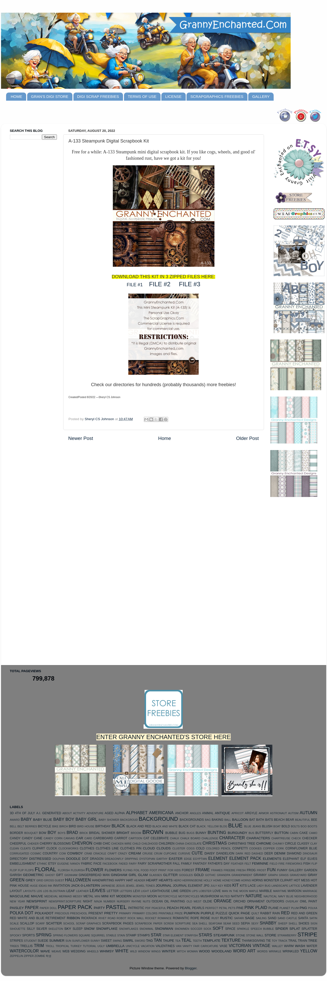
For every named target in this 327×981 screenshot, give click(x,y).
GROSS (49, 880)
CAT (146, 838)
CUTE (197, 853)
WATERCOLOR (24, 951)
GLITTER (170, 875)
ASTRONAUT (278, 813)
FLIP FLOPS (26, 870)
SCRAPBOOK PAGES (117, 923)
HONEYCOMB (231, 880)
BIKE (55, 826)
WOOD (204, 951)
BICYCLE (44, 826)
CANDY (15, 838)
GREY (30, 880)
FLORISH (64, 870)
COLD (200, 848)
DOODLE (73, 859)
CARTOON (135, 838)
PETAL (223, 907)
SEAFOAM (215, 923)
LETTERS (126, 891)
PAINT (312, 901)
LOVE (217, 891)
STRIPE (307, 934)
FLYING (128, 870)
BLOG (223, 826)
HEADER (139, 880)
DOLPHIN (59, 858)
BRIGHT (122, 833)
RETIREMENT (55, 918)
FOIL (137, 870)
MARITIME (280, 891)
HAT (129, 880)
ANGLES (195, 813)
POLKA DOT (22, 913)
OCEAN (157, 901)
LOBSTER (205, 891)
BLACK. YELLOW (208, 826)
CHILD (136, 843)
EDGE (188, 858)
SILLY (31, 929)
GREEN (17, 880)
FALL (176, 863)
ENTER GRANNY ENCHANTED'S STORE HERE (163, 737)
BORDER (16, 833)
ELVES (312, 859)
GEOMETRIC (33, 875)
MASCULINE (20, 896)
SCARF (40, 923)
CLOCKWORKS (68, 848)
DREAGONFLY (114, 858)
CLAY (313, 843)
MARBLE (265, 891)
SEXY (255, 923)
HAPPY (120, 880)
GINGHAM (119, 875)
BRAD (72, 832)
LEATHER (82, 891)
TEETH (197, 940)
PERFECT (211, 907)
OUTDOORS (275, 901)
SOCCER (196, 928)
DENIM (280, 853)
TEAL (186, 940)
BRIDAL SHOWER (102, 833)
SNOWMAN (164, 929)
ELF (303, 859)
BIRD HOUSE (86, 826)
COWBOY (75, 853)
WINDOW (144, 951)
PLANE (274, 908)
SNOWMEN (182, 928)
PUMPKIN (191, 913)
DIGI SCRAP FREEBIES (98, 96)
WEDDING (78, 951)
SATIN (313, 918)
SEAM (227, 923)
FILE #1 (135, 284)
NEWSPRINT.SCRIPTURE (65, 901)
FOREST (188, 870)
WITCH (181, 951)
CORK (280, 848)
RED (285, 913)
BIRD (72, 826)
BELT (21, 826)
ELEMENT (217, 858)
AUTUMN (308, 812)
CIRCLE (290, 843)
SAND (272, 918)
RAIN (276, 913)
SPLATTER (309, 929)
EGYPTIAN (200, 858)
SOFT (218, 928)
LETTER (113, 891)
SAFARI (239, 918)
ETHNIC (42, 863)
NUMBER (109, 901)
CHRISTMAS (215, 843)
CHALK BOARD (190, 838)
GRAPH (273, 875)
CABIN (294, 832)
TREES (14, 946)
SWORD (140, 940)
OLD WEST (193, 901)
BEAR (290, 820)
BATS (269, 820)
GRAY (312, 875)
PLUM (295, 907)
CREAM (135, 853)
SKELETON (56, 928)
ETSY (52, 863)
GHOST (50, 875)
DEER (268, 853)
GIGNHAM (70, 875)
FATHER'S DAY (219, 863)
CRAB (88, 853)
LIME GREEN (181, 891)
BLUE (235, 825)
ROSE (205, 918)
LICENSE (173, 96)
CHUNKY (278, 843)
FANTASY (200, 863)
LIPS (195, 891)
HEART (152, 880)
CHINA (179, 843)
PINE (239, 908)
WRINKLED (291, 951)
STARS (205, 935)
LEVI (136, 891)
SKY (67, 929)
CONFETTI (240, 848)
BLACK (118, 826)
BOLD (286, 826)
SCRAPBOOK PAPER (148, 923)
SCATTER (54, 923)
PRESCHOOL (78, 913)
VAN (178, 946)
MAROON (295, 891)
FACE (98, 863)
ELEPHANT (291, 859)
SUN (68, 940)
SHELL (293, 923)
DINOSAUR (310, 853)
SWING (117, 940)
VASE (224, 946)
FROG (251, 870)
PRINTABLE (166, 913)
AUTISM (293, 813)
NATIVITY (238, 896)
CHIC (106, 843)
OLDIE (207, 901)
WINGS (156, 951)
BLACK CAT (187, 826)
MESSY (78, 896)
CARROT (120, 838)
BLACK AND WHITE (165, 826)
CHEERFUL (18, 843)
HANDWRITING (103, 880)
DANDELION (225, 853)
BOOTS (312, 826)
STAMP (131, 935)
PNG (303, 908)
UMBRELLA (115, 946)
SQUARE (84, 935)
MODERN (123, 896)
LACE (252, 885)
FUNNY (282, 870)
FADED (123, 863)
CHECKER (309, 838)
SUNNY (95, 940)
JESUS (120, 885)
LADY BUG (264, 885)
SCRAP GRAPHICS (88, 923)
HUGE (34, 885)
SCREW (169, 923)
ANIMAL (207, 813)
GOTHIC (210, 875)
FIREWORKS (294, 863)
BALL (227, 819)
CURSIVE (184, 853)
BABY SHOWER (109, 819)
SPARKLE (243, 928)
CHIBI (98, 843)
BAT (252, 820)
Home (164, 438)
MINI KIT (108, 896)
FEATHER (237, 863)
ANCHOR (182, 813)
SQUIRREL (98, 935)
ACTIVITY (79, 813)
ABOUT (67, 813)
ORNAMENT (255, 901)
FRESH (241, 870)
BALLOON (240, 820)
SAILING (261, 918)
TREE (312, 940)
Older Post (247, 438)
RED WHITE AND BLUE (27, 918)
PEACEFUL (158, 907)
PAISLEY (17, 908)
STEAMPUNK (224, 935)
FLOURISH (78, 870)
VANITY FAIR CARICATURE (200, 946)
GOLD (199, 875)
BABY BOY (63, 819)
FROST (261, 870)
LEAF (70, 891)
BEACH (279, 820)
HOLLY (208, 880)
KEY (220, 885)
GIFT (59, 875)
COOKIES (255, 848)
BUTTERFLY (264, 833)
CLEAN (14, 848)
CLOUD (149, 848)
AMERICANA (161, 812)
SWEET (106, 940)
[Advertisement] (30, 223)
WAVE (45, 951)
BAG (208, 819)
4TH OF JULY (25, 813)
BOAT (277, 826)
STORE (270, 935)
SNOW (89, 929)
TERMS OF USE (142, 96)
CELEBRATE (160, 838)
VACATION (147, 946)
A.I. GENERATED (48, 813)
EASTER (175, 859)
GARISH (16, 875)
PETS (231, 907)
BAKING (217, 820)
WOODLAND (221, 951)
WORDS (262, 951)
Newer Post (80, 438)
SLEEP (78, 929)
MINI (97, 896)
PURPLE (207, 913)
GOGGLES (186, 875)
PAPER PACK (75, 907)
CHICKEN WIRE (121, 843)
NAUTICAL (270, 896)
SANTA (303, 918)
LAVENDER (309, 885)
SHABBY (268, 923)
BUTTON (281, 833)
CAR (79, 838)
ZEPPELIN (16, 955)
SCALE (14, 923)
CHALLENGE (209, 838)
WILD (133, 951)
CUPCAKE (170, 853)
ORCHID (239, 901)
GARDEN (310, 870)
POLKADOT (44, 913)
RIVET (102, 918)
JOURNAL (164, 885)
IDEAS (43, 885)
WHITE (121, 951)
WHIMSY (107, 951)
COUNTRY (50, 853)
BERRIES (31, 826)
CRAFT (112, 853)
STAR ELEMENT (173, 935)
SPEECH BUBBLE (262, 928)
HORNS (246, 880)
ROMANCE (165, 918)
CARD (88, 838)
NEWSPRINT (36, 901)
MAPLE (253, 891)
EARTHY (162, 858)
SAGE (250, 918)
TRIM (39, 945)
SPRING (44, 935)
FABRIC (86, 863)
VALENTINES (165, 946)
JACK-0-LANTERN (85, 885)
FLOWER (94, 869)
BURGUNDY (237, 833)
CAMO (313, 832)
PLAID (261, 907)
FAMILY (186, 863)
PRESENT (95, 913)
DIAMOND (294, 853)
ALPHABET (137, 812)
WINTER (168, 951)
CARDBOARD (103, 838)
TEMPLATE (211, 940)
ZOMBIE (40, 955)
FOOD (145, 870)
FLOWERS (113, 870)
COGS (190, 848)
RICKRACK (89, 918)
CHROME (263, 843)
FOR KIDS (174, 870)
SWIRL (128, 940)
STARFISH (191, 935)
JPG (207, 885)
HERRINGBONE (192, 880)
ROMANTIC (181, 918)
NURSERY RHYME (129, 901)
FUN (271, 869)
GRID (39, 880)
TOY (274, 940)
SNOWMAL (146, 928)
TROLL (49, 946)
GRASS (284, 875)
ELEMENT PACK (245, 858)
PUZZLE (222, 913)
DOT (85, 859)
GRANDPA (223, 875)
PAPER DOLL (48, 907)
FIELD (273, 863)
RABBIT (265, 913)
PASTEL (116, 907)
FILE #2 (159, 284)
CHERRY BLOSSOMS (55, 843)
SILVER (41, 929)
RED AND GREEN (304, 913)
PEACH (173, 908)
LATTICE (294, 885)
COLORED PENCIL (218, 848)
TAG (149, 940)
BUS (251, 832)
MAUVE (37, 896)
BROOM (136, 832)
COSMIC (35, 853)
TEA (177, 940)
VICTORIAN (240, 945)
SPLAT (294, 929)
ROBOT (121, 918)
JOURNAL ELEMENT (188, 885)
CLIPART (38, 848)
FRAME (202, 869)
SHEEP (282, 923)
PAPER (32, 907)
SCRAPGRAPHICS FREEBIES (216, 96)
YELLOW (308, 951)
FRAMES (217, 870)
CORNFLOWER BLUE (301, 848)
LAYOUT (16, 891)
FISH (306, 863)
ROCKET (151, 918)
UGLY (101, 946)
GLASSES (155, 875)
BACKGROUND (158, 819)
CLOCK (51, 848)
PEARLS (198, 908)
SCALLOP (27, 923)
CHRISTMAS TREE (241, 843)
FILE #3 (189, 284)
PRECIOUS (62, 913)
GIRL (133, 875)
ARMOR (264, 813)
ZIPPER (29, 955)
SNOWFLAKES (128, 928)
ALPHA (120, 813)
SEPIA (245, 923)
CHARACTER (232, 837)
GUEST (59, 880)
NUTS (146, 901)
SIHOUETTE (18, 928)
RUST (215, 918)
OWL (303, 901)
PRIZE (179, 913)
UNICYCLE (133, 946)
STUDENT (30, 940)
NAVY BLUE (285, 896)
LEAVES (97, 890)
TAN (158, 940)
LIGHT (145, 891)
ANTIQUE (222, 813)
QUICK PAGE (239, 913)
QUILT (255, 913)
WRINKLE (275, 951)
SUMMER (57, 940)
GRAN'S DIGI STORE (49, 96)
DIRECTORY (19, 859)
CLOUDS (164, 848)
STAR (156, 935)
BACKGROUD (129, 819)
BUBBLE (171, 833)
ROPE (194, 918)
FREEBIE (229, 870)
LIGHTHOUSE (160, 891)
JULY (213, 885)
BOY (52, 832)
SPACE (230, 929)
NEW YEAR (17, 901)
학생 (48, 955)
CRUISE (147, 853)
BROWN (152, 832)
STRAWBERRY (287, 935)
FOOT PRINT (158, 870)
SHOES (304, 923)
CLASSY (303, 843)
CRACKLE (99, 853)
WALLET (277, 946)
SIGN (313, 923)
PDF (148, 907)
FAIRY (133, 863)
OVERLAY (292, 901)
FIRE (281, 863)
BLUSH (267, 826)
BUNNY (201, 833)
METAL (88, 896)
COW (62, 853)
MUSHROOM (209, 896)
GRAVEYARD (298, 875)
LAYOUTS (29, 891)
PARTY (99, 908)
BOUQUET (31, 832)
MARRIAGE (310, 891)
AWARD (15, 819)
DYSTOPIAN (147, 858)
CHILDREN (167, 843)
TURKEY (76, 946)
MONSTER (139, 896)
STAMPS (143, 935)
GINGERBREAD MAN (94, 875)
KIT (235, 885)
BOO (304, 826)
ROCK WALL (136, 918)
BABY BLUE (42, 820)
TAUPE (168, 940)
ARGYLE (251, 813)
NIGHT (87, 901)
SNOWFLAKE (107, 929)
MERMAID (65, 896)
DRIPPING (131, 858)
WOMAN (192, 951)
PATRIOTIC (136, 908)
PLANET (284, 907)
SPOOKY (16, 935)
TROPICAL (62, 946)
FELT (247, 863)
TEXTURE (231, 940)
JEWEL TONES (145, 885)
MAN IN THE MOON (235, 891)
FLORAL (45, 869)
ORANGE (222, 901)
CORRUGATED (19, 853)
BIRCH (63, 826)
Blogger (191, 968)
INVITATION (61, 885)
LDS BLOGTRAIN (54, 891)
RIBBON (73, 918)
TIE (268, 940)
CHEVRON (82, 843)
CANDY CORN (53, 838)
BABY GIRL (86, 819)
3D (12, 813)
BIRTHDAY (103, 826)
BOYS (61, 832)
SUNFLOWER (81, 940)
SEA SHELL (199, 923)
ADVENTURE (95, 813)
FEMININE (260, 863)
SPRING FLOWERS (65, 935)
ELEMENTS (272, 859)
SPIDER (281, 929)
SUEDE (43, 940)
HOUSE (23, 885)
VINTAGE (261, 945)
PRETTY (111, 913)
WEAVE (56, 951)
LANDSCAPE (280, 885)
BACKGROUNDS (192, 820)
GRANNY (260, 875)
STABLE (111, 935)
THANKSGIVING (253, 940)
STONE (240, 935)
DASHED (257, 853)
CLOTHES (87, 848)
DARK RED (243, 853)
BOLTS (295, 826)
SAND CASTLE (287, 918)
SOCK (207, 928)
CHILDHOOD (150, 843)
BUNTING (217, 832)
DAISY (210, 853)
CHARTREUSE (280, 838)
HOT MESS (302, 880)
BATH (260, 820)
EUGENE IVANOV (68, 863)
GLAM (143, 875)
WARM (289, 946)
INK (50, 885)
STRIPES (16, 940)
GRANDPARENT (241, 875)
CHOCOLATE (193, 843)
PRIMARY (125, 913)
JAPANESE (108, 885)
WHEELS (93, 951)
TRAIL (292, 940)
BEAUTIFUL (302, 819)
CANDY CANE (32, 838)
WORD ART (244, 951)
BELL (13, 826)
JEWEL (130, 885)
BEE (314, 820)
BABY (26, 819)
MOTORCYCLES (188, 896)
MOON (152, 896)
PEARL (185, 908)
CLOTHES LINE (107, 848)
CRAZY (122, 853)
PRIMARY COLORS (145, 913)
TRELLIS (26, 946)
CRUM (158, 853)
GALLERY (261, 96)
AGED (109, 813)
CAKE (303, 833)
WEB (66, 951)
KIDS (227, 885)
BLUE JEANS (252, 826)
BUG (182, 833)
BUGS (191, 832)
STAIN (121, 935)
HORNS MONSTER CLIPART (272, 880)
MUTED (225, 896)
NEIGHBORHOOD (305, 896)
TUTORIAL (89, 946)
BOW (42, 833)
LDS (39, 891)
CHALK (174, 838)
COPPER (269, 848)
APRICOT (237, 813)
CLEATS (25, 848)
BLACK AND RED (138, 826)
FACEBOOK (110, 863)
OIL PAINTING (174, 901)
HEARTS (166, 880)
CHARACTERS (258, 838)
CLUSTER (178, 848)
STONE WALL (254, 935)
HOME (16, 96)
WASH (300, 946)
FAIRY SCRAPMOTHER (155, 863)
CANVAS (69, 838)
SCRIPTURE (183, 923)
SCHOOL (69, 923)
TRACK (283, 940)
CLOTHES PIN (130, 848)
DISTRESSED (40, 859)
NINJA (98, 901)
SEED (236, 923)
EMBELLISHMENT (23, 863)
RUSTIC (226, 918)
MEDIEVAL (51, 896)
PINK (249, 907)
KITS (243, 885)
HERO (177, 880)
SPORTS (28, 935)
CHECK (296, 838)
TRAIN (302, 940)
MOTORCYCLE (167, 896)
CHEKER (33, 843)
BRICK (84, 832)
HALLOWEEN (78, 880)
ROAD (111, 918)
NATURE (253, 896)
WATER (311, 946)
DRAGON (96, 859)
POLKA (312, 907)
